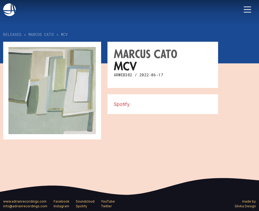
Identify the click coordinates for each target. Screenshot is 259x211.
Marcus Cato (41, 34)
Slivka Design (245, 206)
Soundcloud (85, 201)
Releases (12, 34)
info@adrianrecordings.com (25, 206)
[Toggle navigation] (247, 9)
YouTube (108, 201)
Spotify (122, 104)
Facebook (61, 201)
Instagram (61, 206)
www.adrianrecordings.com (24, 201)
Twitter (106, 206)
